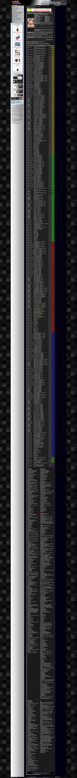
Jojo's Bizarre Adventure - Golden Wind (46, 557)
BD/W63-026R (30, 154)
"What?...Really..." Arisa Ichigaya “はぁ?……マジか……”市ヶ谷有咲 (38, 411)
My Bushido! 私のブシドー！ (36, 320)
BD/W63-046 (30, 234)
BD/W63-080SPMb (29, 391)
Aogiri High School (43, 473)
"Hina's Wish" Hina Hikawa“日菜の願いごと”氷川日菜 (37, 268)
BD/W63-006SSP (30, 87)
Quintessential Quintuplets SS (45, 633)
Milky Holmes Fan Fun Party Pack (45, 740)
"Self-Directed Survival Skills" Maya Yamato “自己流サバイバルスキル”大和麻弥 (40, 293)
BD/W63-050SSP (30, 253)
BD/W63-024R (30, 147)
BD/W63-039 (30, 222)
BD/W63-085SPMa (29, 418)
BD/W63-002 (30, 56)
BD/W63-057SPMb (29, 297)
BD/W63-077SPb (30, 369)
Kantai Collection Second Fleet (45, 565)
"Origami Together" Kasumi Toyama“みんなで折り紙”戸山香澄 (39, 313)
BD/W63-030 (30, 175)
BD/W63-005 (30, 76)
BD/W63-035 (30, 207)
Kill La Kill (42, 568)
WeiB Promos (42, 752)
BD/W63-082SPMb (29, 403)
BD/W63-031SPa (30, 183)
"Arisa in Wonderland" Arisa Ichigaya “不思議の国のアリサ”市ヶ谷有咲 (39, 443)
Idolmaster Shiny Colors (31, 550)
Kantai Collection (30, 560)
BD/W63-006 (30, 82)
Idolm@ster (30, 546)
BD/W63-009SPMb (29, 106)
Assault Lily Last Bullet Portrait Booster (46, 702)
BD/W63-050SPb (30, 252)
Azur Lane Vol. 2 (43, 481)
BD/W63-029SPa (30, 170)
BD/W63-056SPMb (29, 292)
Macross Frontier (30, 581)
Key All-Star (42, 567)
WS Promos (42, 751)
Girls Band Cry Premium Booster (45, 716)
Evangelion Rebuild (31, 511)
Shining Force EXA (43, 659)
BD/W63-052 (30, 262)
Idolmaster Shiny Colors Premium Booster (47, 725)
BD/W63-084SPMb (29, 415)
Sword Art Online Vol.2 (44, 671)
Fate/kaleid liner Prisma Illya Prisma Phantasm (32, 727)
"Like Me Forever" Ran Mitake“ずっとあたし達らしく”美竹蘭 (38, 221)
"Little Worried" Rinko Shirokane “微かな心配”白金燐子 (38, 441)
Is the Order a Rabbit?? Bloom (45, 555)
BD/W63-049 (30, 242)
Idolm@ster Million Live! (31, 545)
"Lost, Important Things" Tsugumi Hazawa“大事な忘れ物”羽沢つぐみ (39, 227)
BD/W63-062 (30, 312)
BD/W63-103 (30, 461)
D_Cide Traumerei (31, 502)
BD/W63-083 (30, 404)
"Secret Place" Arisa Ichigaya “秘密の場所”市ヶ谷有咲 (38, 346)
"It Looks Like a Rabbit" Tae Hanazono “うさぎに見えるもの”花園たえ (39, 379)
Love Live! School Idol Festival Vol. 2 (46, 587)
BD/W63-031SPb (30, 185)
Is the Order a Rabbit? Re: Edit (45, 554)
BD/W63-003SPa (30, 64)
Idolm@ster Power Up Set (44, 721)
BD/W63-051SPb (30, 258)
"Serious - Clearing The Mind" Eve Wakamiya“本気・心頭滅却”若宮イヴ (40, 433)
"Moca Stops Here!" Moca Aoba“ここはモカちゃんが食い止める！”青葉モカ (40, 201)
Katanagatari (30, 738)
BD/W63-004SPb (30, 72)
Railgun (29, 614)
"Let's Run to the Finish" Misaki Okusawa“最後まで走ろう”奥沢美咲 (39, 126)
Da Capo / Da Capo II (31, 710)
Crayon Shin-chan (43, 497)
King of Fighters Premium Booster (45, 730)
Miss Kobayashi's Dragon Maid (33, 590)
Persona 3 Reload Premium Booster (46, 744)
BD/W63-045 (30, 232)
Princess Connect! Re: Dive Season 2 (46, 624)
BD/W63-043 (30, 229)
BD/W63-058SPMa (29, 300)
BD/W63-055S (30, 283)
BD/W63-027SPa (30, 157)
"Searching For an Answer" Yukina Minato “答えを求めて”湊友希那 (39, 333)
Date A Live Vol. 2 (43, 508)
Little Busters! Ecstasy (31, 568)
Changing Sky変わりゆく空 (36, 237)
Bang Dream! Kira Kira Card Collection (46, 711)
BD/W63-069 (30, 325)
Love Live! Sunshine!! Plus (32, 576)
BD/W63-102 (30, 460)
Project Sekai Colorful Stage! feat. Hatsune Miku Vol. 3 (45, 629)
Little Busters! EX (30, 740)
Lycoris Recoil (30, 580)
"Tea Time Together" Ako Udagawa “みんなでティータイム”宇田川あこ (39, 353)
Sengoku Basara (30, 625)
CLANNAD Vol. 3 (30, 709)
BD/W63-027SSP (30, 160)
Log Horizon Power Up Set (44, 731)
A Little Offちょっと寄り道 (36, 240)
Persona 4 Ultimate (31, 754)
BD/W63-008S (30, 97)
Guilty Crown (30, 526)
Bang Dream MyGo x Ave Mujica (45, 486)
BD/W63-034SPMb (29, 206)
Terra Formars (30, 636)
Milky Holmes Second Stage (32, 589)
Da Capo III (29, 504)
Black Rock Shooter (31, 706)
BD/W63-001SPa (30, 49)
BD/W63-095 (30, 444)
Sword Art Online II (31, 762)
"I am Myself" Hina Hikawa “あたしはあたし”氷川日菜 (37, 298)
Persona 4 (29, 602)
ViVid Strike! (30, 646)
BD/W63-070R (30, 330)
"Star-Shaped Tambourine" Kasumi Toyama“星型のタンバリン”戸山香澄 (40, 249)
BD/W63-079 (30, 379)
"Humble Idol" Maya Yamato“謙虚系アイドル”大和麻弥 (38, 219)
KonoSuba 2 (42, 571)
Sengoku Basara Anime (31, 758)
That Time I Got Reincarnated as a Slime (46, 679)
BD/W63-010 (30, 107)
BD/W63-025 (30, 149)
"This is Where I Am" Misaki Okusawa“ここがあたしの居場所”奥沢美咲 (39, 63)
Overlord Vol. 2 (42, 619)
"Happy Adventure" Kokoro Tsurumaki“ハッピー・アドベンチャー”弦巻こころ (39, 96)
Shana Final (30, 759)
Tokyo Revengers (30, 643)
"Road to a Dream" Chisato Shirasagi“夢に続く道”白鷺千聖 (39, 56)
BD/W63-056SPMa (29, 290)
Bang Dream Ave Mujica (32, 479)
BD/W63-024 (30, 145)
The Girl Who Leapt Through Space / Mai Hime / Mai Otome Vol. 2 (33, 768)
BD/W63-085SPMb (29, 420)
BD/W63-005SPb (30, 79)
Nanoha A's (29, 593)
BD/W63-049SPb (30, 245)
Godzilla (29, 525)
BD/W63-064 (30, 315)
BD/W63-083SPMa (29, 408)
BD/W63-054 (30, 275)
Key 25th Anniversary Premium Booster (46, 728)
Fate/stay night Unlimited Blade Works (46, 522)
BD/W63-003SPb (30, 66)
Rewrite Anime (42, 646)
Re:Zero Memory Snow (44, 640)
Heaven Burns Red (31, 530)
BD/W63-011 (30, 109)
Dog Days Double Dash (31, 720)
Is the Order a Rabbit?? (31, 553)
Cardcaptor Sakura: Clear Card (33, 496)
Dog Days (29, 721)
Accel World (30, 469)
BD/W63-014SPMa (29, 128)
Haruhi (29, 528)
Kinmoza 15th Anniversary (32, 563)
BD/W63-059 (30, 303)
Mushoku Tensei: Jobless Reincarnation (31, 592)
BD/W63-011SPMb (29, 112)
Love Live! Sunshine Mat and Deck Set (46, 737)
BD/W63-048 (30, 240)
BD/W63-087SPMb (29, 431)
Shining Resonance (31, 760)
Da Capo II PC (30, 713)
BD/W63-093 (30, 441)
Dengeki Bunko (42, 510)
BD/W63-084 (30, 411)
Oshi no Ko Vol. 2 (43, 617)
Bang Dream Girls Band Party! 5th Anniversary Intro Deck (45, 705)
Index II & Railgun (31, 551)
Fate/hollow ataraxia (31, 723)
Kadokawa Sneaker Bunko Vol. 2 (45, 559)
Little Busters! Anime (31, 567)
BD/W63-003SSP (30, 67)
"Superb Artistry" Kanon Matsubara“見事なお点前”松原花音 (38, 132)
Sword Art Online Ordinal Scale (45, 669)
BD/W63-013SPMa (29, 122)
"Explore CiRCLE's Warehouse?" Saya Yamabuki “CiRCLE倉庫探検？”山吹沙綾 (40, 288)
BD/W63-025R (30, 150)
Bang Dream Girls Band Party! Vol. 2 (46, 485)
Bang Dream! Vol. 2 (43, 487)
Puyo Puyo (29, 607)
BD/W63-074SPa (30, 348)
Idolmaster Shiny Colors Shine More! (46, 550)
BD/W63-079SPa (30, 381)
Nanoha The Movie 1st (31, 750)
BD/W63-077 (30, 366)
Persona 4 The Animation (32, 601)
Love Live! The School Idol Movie (33, 744)
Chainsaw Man (30, 498)
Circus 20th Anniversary (44, 496)
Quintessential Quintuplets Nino (33, 611)
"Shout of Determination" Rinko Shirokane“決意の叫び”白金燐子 (39, 393)
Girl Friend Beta (30, 523)
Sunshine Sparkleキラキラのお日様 (36, 149)
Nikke (29, 595)
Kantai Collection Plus (31, 559)
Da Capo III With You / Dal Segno (45, 505)
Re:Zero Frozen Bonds (31, 756)
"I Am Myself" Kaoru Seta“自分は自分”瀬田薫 (37, 82)
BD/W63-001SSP (30, 54)
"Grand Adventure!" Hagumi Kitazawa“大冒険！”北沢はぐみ (39, 137)
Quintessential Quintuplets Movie (45, 632)
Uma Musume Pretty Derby (44, 691)
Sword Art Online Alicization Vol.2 (45, 665)
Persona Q (29, 755)
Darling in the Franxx (31, 507)
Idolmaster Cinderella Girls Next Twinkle (46, 548)
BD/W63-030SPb (30, 178)
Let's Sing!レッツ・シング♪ (36, 325)
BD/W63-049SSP (30, 247)
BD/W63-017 (30, 134)
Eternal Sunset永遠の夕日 (36, 230)
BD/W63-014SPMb (29, 129)
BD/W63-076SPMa (29, 363)
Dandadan (29, 506)
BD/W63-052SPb (30, 265)
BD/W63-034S (30, 202)
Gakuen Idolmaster (31, 521)
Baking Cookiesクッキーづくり (36, 454)
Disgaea (29, 510)
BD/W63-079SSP (30, 384)
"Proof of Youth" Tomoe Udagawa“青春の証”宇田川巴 (38, 195)
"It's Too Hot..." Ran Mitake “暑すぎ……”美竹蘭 (37, 207)
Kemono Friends (30, 561)
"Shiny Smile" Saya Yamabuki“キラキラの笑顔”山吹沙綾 (38, 255)
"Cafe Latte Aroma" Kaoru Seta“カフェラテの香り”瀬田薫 (38, 139)
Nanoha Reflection (43, 609)
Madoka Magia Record (31, 583)
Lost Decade (42, 578)
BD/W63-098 (30, 449)
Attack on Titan (30, 476)
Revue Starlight (30, 618)
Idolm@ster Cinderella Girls (32, 544)
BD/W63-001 (30, 47)
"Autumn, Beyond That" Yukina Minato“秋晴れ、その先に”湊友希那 (39, 466)
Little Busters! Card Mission (32, 739)
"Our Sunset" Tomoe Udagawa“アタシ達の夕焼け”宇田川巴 (38, 169)
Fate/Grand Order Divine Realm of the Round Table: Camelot (46, 519)
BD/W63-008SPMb (29, 101)
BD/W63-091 (30, 438)
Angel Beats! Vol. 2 (31, 702)
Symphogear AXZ (43, 672)
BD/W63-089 (30, 434)
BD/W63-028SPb (30, 165)
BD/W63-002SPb (30, 59)
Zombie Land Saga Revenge (32, 652)
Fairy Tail (29, 512)
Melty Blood (30, 587)
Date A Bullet (30, 716)
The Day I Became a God (32, 639)
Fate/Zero (29, 515)
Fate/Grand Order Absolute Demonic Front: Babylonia (32, 514)
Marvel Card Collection (44, 601)
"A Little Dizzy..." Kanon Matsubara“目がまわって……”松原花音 (38, 119)
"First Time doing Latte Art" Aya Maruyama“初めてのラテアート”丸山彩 (39, 317)
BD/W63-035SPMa (29, 211)
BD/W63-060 (30, 308)
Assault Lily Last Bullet (44, 476)
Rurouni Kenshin (30, 621)
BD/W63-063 (30, 313)
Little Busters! (30, 569)
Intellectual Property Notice (46, 777)
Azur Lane (42, 480)
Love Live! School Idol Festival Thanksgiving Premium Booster (45, 736)
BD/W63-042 (30, 227)
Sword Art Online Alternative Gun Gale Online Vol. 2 (32, 761)
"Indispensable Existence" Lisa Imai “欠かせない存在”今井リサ (39, 444)
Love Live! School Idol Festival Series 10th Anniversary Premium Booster (47, 732)
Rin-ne (29, 757)
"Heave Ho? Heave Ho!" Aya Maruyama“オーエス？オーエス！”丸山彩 (39, 107)
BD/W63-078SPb (30, 376)
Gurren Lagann (30, 527)
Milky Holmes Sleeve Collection (45, 741)
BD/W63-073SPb (30, 343)
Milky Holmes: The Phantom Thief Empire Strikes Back (33, 749)
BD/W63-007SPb (30, 92)
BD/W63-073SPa (30, 341)
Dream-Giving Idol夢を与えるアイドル (36, 146)
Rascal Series (42, 638)
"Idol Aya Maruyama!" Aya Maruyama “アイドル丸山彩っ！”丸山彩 (39, 282)
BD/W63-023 (30, 144)
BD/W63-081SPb (30, 396)
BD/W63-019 (30, 137)
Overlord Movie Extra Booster (45, 743)
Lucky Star (42, 594)
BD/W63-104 (30, 463)
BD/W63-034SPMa (29, 204)
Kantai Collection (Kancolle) (44, 562)
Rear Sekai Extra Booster (44, 747)
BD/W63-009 (30, 102)
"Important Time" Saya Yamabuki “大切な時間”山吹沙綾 (38, 309)
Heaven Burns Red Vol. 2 (44, 538)
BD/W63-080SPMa (29, 389)
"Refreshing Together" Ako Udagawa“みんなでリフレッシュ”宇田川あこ (39, 446)
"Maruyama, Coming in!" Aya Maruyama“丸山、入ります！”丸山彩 (39, 460)
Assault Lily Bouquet (31, 475)
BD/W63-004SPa (30, 71)
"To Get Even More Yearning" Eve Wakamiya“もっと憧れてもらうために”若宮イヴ (40, 114)
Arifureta (29, 473)
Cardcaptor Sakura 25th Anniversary (46, 492)
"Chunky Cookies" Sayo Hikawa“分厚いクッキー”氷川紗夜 (38, 428)
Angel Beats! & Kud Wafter (32, 471)
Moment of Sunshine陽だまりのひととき (37, 144)
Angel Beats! (30, 701)
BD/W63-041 (30, 225)
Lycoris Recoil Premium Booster (45, 738)
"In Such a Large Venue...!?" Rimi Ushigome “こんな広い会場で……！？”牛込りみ (40, 303)
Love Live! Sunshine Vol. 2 (44, 592)
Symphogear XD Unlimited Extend (45, 676)
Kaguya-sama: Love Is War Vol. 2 (45, 561)
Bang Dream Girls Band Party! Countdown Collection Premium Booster (47, 707)
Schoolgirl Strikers (31, 624)
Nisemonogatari (42, 614)
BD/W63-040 (30, 224)
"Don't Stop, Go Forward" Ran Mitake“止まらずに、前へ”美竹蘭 (39, 162)
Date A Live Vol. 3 (43, 509)
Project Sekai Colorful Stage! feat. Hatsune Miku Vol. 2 (45, 627)
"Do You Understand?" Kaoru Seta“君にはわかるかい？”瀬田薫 (38, 109)
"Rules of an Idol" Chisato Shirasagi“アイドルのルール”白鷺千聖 (39, 136)
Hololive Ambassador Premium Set (46, 718)
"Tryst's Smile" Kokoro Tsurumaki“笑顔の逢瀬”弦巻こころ (38, 131)
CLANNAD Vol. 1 (30, 708)
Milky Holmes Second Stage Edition (46, 604)
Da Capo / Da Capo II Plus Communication (44, 502)
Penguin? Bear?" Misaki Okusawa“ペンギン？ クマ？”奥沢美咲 (38, 134)
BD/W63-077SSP (30, 371)
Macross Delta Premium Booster (45, 739)
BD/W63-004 (30, 69)
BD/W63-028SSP (30, 167)
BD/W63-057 (30, 293)
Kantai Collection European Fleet (45, 564)
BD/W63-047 (30, 237)
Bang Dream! (30, 492)
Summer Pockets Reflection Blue (45, 663)
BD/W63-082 (30, 399)
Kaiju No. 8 (29, 558)
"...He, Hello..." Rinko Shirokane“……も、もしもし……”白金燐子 (38, 404)
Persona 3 (29, 600)
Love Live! (29, 579)
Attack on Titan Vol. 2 (43, 478)
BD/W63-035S (30, 209)
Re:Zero (29, 617)
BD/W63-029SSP (30, 173)
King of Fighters (30, 562)
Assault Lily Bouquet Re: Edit (32, 474)
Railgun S (29, 613)
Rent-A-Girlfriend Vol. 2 (44, 643)
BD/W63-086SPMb (29, 426)
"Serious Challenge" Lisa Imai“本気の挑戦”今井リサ (38, 399)
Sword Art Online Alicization (44, 664)
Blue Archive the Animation (44, 489)
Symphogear (30, 635)
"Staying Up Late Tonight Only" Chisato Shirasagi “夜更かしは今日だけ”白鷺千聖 (40, 360)
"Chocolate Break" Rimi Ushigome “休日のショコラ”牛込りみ (38, 262)
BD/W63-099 (30, 451)
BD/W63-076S (30, 361)
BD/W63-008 (30, 95)
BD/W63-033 (30, 195)
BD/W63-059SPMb (29, 307)
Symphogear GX (43, 674)
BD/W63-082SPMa (29, 401)
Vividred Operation (31, 647)
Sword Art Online (30, 634)
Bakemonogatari (30, 478)
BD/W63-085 (30, 416)
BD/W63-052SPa (30, 263)
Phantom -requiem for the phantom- (46, 622)
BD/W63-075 (30, 353)
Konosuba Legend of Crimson (45, 574)
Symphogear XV (43, 677)
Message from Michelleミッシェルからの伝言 (37, 142)
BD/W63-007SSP (30, 94)
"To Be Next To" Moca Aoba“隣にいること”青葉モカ (37, 175)
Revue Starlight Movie (43, 645)
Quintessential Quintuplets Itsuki (33, 609)
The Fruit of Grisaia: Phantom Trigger (46, 687)
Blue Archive (30, 493)
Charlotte (29, 499)
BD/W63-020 (30, 139)
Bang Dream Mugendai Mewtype (33, 490)
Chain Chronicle (30, 497)
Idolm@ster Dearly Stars (32, 734)
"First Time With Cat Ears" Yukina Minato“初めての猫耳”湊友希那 (39, 434)
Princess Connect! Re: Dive (32, 604)
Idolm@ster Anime (31, 543)
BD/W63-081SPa (30, 394)
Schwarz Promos (43, 750)
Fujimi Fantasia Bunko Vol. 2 (32, 520)
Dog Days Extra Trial (43, 715)
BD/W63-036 (30, 214)
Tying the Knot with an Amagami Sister (46, 690)
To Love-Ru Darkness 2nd (32, 642)
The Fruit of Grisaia (31, 641)
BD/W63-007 (30, 89)
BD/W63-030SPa (30, 177)
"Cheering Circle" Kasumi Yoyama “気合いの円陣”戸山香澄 (38, 275)
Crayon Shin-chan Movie (32, 500)
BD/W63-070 (30, 328)
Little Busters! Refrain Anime (32, 741)
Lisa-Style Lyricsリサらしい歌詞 (36, 449)
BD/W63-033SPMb (29, 199)
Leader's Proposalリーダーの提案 (36, 234)
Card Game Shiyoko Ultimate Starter (46, 712)
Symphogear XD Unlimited (44, 675)
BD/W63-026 (30, 152)
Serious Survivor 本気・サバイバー (36, 328)
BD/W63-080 (30, 386)
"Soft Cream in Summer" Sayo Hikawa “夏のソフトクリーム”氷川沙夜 (39, 438)
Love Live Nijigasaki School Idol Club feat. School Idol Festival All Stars (32, 574)
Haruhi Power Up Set (43, 717)
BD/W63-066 (30, 318)
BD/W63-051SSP (30, 260)
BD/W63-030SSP (30, 180)
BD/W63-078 (30, 373)
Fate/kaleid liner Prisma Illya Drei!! (33, 724)
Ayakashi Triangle (30, 477)
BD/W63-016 (30, 132)
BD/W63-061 (30, 310)
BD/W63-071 (30, 331)
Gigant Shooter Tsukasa (31, 728)
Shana (29, 626)
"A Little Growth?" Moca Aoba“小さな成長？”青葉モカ (38, 226)
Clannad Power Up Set (44, 713)
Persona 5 (29, 603)
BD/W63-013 (30, 119)
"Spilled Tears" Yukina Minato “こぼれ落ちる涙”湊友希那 (38, 386)
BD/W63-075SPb (30, 356)
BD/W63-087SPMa (29, 430)
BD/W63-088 (30, 433)
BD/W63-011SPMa (29, 111)
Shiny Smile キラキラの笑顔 (36, 322)
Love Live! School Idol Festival (45, 586)
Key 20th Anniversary (43, 566)
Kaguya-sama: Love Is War (32, 557)
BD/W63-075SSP (30, 358)
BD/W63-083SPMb (29, 409)
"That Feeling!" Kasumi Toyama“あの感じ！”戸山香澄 (38, 315)
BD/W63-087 (30, 428)
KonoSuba (29, 565)
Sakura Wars (30, 623)
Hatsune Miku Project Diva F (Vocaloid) (46, 537)
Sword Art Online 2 (31, 631)
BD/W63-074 (30, 346)
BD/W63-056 (30, 288)
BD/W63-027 (30, 155)
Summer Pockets (30, 630)
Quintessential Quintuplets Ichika (33, 608)
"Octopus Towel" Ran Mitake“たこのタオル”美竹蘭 (38, 462)
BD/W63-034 (30, 200)
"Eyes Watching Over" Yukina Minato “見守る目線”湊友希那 (39, 439)
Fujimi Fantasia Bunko (44, 527)
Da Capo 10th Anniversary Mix (33, 503)
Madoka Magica (30, 584)
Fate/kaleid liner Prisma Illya (32, 725)
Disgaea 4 (29, 718)
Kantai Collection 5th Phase (44, 563)
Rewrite (29, 619)
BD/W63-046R (30, 235)
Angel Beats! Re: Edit (31, 472)
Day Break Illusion (31, 509)
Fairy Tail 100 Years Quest (44, 514)
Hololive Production (43, 539)
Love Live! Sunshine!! (31, 577)
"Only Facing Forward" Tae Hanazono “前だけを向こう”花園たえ (39, 421)
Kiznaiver (29, 564)
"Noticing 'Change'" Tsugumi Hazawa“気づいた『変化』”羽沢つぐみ (39, 182)
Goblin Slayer (30, 524)
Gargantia (29, 522)
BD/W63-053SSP (30, 273)
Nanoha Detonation (43, 608)
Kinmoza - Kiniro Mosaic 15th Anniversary (47, 570)
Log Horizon (30, 570)
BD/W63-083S (30, 406)
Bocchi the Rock (30, 494)
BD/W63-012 (30, 114)
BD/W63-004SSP (30, 74)
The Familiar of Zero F (31, 640)
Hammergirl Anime (17, 24)
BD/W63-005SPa (30, 77)
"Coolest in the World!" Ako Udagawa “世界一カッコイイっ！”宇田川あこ (39, 416)
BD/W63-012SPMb (29, 117)
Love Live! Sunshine (31, 743)
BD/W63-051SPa (30, 257)
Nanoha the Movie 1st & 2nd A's (45, 612)
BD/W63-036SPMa (29, 216)
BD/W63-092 (30, 439)
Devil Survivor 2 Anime (31, 717)
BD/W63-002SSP (30, 61)
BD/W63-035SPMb (29, 212)
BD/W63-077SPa (30, 368)
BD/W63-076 (30, 359)
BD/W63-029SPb (30, 172)
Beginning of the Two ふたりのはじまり (37, 318)
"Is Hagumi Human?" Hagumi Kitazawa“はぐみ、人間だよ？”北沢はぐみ (39, 102)
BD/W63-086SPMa (29, 425)
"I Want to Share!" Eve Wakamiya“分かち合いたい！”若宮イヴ (38, 366)
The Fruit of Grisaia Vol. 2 (44, 686)
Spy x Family (30, 627)
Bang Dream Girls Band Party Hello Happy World (32, 482)
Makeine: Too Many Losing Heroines (46, 600)
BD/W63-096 (30, 446)
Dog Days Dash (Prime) (31, 719)
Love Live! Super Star (31, 578)
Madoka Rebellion (43, 599)
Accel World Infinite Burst (44, 470)
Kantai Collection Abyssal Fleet (33, 737)
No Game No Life (30, 597)
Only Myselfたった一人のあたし (36, 332)
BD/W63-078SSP (30, 378)
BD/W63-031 (30, 182)
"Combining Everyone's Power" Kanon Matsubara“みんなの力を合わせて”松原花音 (40, 76)
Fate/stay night (30, 516)
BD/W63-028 (30, 162)
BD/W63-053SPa (30, 270)
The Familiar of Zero (43, 684)
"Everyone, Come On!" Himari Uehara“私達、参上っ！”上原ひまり (39, 214)
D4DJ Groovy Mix (30, 501)
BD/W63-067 (30, 320)
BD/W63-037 (30, 219)
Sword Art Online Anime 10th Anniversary (47, 668)
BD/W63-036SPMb (29, 217)
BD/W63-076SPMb (29, 365)
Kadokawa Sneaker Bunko (32, 556)
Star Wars (29, 628)
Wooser (29, 770)
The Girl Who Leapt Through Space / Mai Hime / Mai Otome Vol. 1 (33, 766)
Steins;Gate (30, 629)
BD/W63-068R (30, 323)
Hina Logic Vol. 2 (30, 733)
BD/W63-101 (30, 458)
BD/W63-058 (30, 298)
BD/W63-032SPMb (29, 194)
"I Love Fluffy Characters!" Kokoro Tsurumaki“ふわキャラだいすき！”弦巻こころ (40, 141)
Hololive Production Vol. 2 (44, 540)
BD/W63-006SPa (30, 84)
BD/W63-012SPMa (29, 116)
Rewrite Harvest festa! (43, 648)
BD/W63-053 (30, 268)
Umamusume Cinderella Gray (45, 692)
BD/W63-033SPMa (29, 197)
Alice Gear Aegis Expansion (32, 470)
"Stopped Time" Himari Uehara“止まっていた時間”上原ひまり (38, 155)
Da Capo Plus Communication (32, 505)
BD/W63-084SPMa (29, 413)
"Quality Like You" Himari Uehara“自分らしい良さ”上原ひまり (38, 222)
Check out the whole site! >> (17, 73)
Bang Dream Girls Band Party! (45, 484)
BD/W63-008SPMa (29, 99)
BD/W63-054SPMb (29, 280)
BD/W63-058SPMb (29, 302)
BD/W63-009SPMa (29, 104)
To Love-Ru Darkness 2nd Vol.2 (45, 688)
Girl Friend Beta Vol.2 (43, 531)
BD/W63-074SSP (30, 351)
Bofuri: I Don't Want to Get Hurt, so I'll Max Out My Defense (33, 495)
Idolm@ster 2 (42, 541)
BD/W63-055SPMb (29, 287)
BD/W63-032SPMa (29, 191)
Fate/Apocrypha (30, 513)
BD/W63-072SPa (30, 335)
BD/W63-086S (30, 423)
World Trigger (30, 648)
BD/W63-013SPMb (29, 124)
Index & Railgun (42, 551)
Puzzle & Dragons (43, 631)
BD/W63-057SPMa (29, 295)
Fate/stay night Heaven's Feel (45, 525)
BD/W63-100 (30, 454)
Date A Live (29, 508)
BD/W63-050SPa (30, 250)
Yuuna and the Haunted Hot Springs (46, 697)
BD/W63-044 (30, 230)
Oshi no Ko (29, 598)
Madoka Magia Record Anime (32, 582)
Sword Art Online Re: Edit (44, 670)
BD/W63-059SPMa (29, 305)
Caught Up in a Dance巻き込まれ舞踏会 (37, 152)
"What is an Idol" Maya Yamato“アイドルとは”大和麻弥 (38, 89)
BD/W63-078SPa (30, 374)
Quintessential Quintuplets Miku (33, 610)
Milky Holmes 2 (30, 588)
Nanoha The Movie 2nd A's (44, 611)
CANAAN (29, 707)
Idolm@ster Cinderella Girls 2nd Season (46, 543)
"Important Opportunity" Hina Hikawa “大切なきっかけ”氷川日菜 (39, 310)
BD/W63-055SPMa (29, 285)
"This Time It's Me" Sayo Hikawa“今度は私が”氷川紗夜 (38, 373)
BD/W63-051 (30, 255)
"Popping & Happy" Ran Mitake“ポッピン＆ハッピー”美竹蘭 (38, 229)
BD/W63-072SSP (30, 338)
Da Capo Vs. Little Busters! (32, 715)
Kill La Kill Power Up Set (44, 729)
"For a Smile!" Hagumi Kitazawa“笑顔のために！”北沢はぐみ (38, 69)
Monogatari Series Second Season (46, 606)
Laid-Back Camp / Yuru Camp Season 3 (46, 575)
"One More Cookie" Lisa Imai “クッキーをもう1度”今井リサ (38, 340)
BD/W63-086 (30, 421)
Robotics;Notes (30, 620)
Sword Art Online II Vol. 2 (32, 763)
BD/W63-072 (30, 333)
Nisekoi (29, 596)
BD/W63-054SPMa (29, 278)
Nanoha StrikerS (30, 594)
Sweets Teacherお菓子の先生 (36, 232)
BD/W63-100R (30, 456)
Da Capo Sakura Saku (31, 714)
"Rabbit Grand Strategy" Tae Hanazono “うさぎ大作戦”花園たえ (39, 436)
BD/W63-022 (30, 142)
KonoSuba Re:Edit (43, 573)
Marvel (29, 586)
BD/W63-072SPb (30, 336)
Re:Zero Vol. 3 (42, 641)
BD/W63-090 (30, 436)
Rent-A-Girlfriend (43, 642)
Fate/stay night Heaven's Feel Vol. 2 (46, 521)
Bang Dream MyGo (31, 491)
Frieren (29, 519)
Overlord (29, 599)
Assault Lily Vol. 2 (43, 477)
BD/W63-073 (30, 340)
